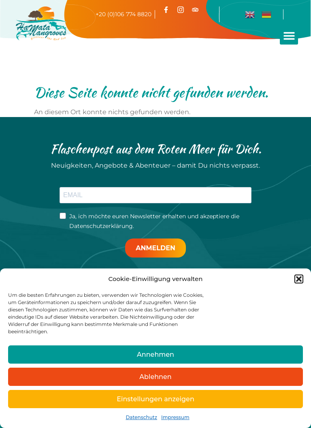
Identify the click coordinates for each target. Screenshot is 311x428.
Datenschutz (141, 417)
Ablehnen (155, 377)
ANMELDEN (155, 248)
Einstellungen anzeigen (155, 399)
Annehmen (155, 354)
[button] (299, 279)
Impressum (175, 417)
